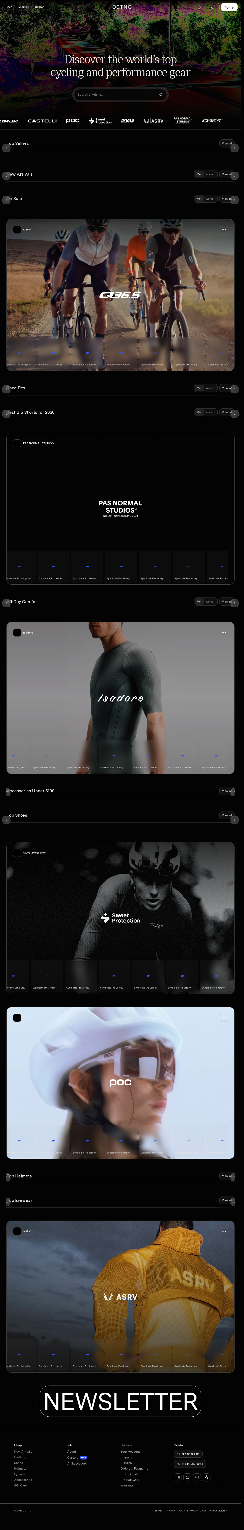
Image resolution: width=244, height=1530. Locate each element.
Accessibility (218, 1510)
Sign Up (229, 7)
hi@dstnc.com (190, 1453)
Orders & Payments (134, 1468)
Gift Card (20, 1485)
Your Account (130, 1451)
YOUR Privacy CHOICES (193, 1510)
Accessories (23, 1479)
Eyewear (20, 1474)
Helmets (20, 1468)
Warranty (127, 1485)
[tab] (199, 174)
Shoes (18, 1463)
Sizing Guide (129, 1474)
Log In (212, 7)
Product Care (129, 1479)
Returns (126, 1463)
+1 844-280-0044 (192, 1463)
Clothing (20, 1457)
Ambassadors (77, 1463)
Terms (159, 1510)
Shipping (126, 1457)
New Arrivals (23, 1451)
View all (227, 143)
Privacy (170, 1510)
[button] (9, 7)
